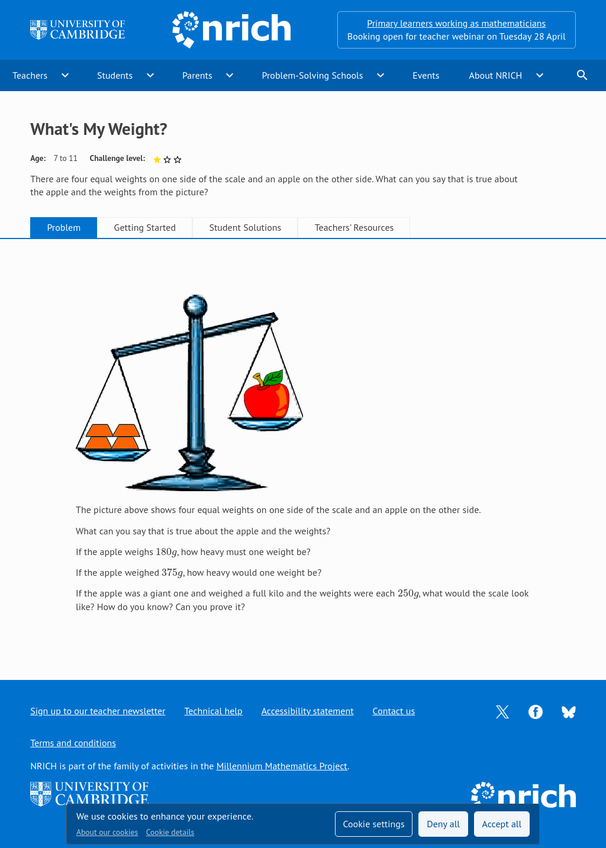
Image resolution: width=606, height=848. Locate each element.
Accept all (502, 824)
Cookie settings (373, 824)
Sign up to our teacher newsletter (97, 711)
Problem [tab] (63, 227)
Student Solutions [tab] (245, 227)
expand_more (65, 75)
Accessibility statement (308, 711)
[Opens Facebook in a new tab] (535, 711)
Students (115, 75)
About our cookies (107, 832)
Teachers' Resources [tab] (354, 227)
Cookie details (170, 832)
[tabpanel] (303, 448)
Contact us (394, 711)
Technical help (214, 711)
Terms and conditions (73, 743)
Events (425, 75)
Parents (197, 75)
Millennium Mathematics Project (282, 766)
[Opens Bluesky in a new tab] (569, 711)
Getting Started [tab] (145, 227)
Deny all (443, 824)
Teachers (29, 75)
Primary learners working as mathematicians (456, 23)
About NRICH (496, 75)
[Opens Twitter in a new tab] (502, 711)
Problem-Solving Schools (312, 75)
